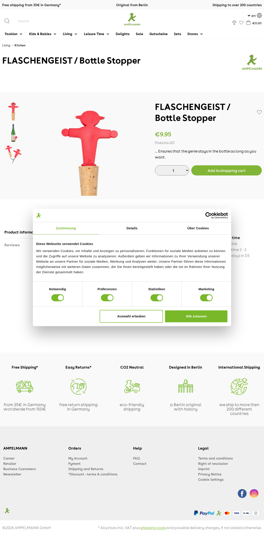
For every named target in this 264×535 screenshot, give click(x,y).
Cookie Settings (211, 479)
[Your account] (234, 22)
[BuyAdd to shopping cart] (226, 170)
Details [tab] (132, 228)
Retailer (9, 463)
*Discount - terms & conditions (92, 474)
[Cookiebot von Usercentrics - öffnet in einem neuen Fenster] (208, 215)
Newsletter (12, 474)
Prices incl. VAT (165, 142)
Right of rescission (213, 463)
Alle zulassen (196, 316)
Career (9, 458)
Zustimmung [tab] (66, 228)
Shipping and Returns (85, 469)
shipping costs (153, 527)
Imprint (204, 469)
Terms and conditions (215, 458)
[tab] (23, 232)
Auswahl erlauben (131, 316)
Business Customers (19, 469)
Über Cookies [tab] (198, 228)
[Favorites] (241, 23)
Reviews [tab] (12, 244)
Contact (140, 463)
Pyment (74, 463)
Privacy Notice (209, 474)
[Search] (9, 21)
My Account (77, 458)
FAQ (136, 458)
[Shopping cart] (254, 22)
